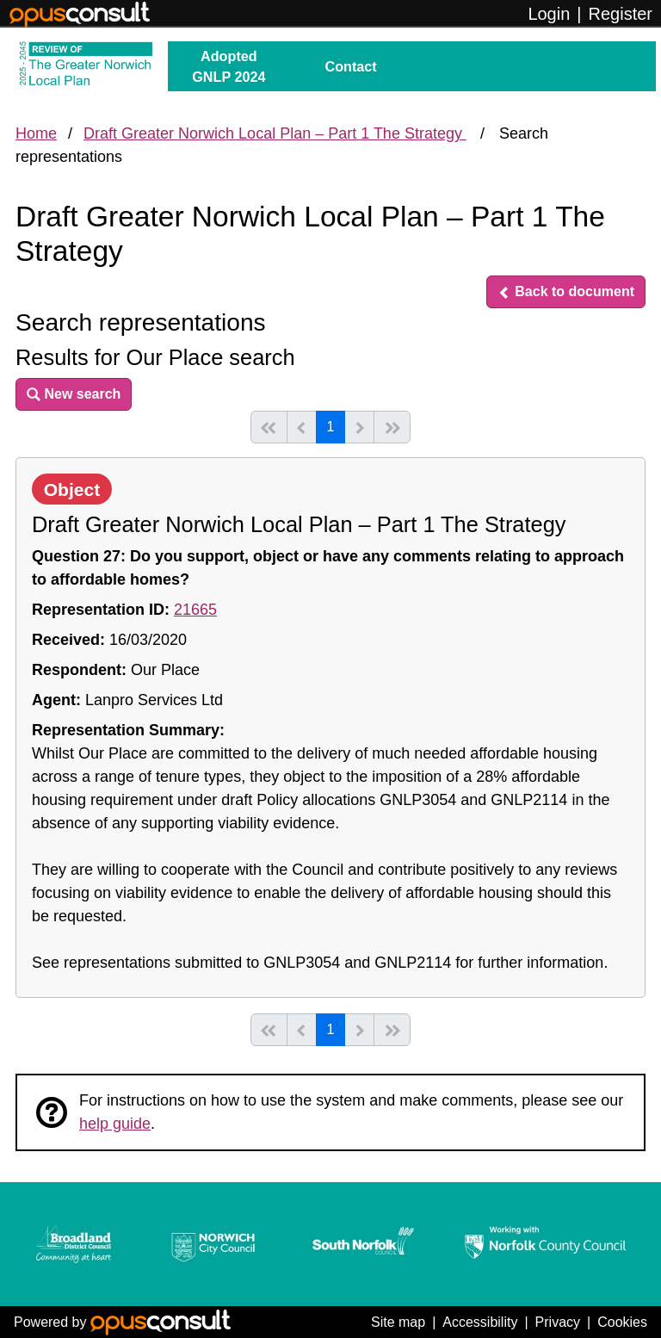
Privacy (557, 1322)
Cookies (622, 1322)
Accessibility (479, 1322)
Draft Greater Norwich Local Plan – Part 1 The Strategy (274, 133)
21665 (195, 609)
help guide (115, 1123)
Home (36, 133)
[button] (566, 292)
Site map (398, 1322)
